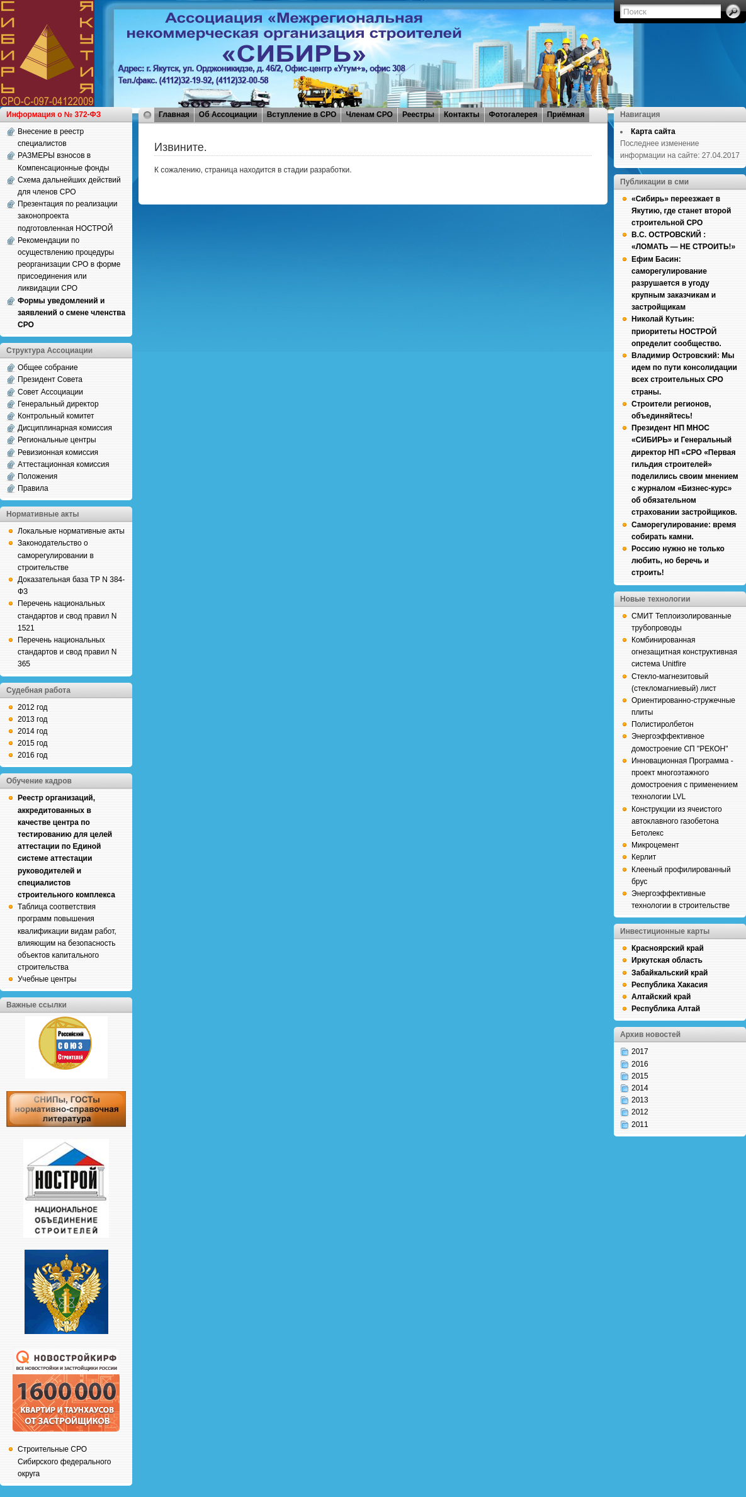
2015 (639, 1076)
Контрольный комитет (56, 416)
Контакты (462, 114)
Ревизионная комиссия (58, 452)
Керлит (643, 857)
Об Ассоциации (228, 114)
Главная (174, 114)
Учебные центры (47, 979)
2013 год (33, 719)
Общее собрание (48, 367)
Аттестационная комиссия (64, 464)
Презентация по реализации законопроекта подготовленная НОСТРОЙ (68, 215)
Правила (33, 488)
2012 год (33, 707)
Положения (37, 476)
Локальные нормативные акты (71, 531)
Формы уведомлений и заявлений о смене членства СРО (71, 312)
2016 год (33, 755)
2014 (639, 1088)
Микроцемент (655, 845)
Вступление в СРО (302, 114)
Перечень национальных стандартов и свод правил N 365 (67, 652)
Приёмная (566, 114)
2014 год (33, 731)
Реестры (418, 114)
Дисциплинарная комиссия (65, 427)
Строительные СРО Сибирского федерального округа (64, 1461)
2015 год (33, 743)
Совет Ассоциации (50, 392)
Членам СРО (369, 114)
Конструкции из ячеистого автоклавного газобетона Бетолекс (676, 821)
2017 (639, 1051)
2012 (639, 1111)
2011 (639, 1124)
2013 (639, 1100)
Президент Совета (50, 379)
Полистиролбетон (662, 724)
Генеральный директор (58, 404)
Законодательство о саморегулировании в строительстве (56, 555)
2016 (639, 1064)
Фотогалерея (513, 114)
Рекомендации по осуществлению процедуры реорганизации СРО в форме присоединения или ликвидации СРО (69, 264)
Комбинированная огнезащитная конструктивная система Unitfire (684, 652)
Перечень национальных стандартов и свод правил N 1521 (67, 615)
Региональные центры (57, 439)
